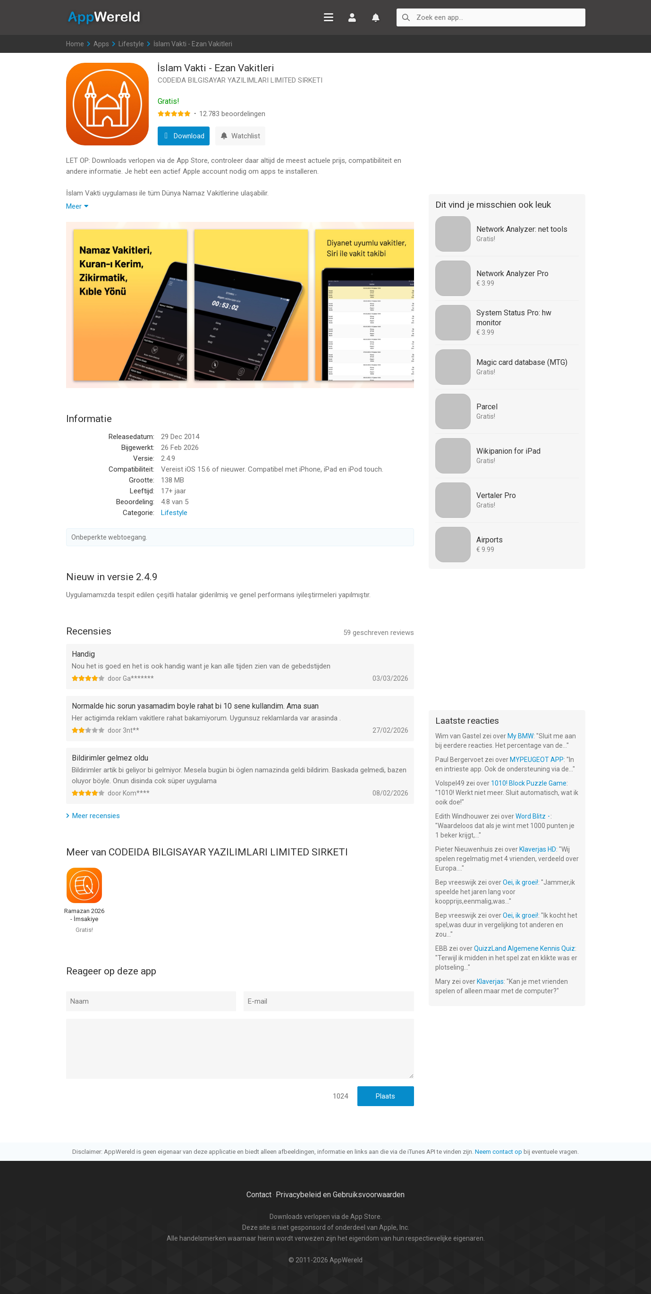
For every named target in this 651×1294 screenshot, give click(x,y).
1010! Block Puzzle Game (528, 783)
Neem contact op (498, 1151)
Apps (101, 44)
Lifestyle (131, 44)
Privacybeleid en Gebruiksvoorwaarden (340, 1194)
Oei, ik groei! (520, 882)
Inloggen (352, 17)
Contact (258, 1194)
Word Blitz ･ (533, 816)
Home (75, 44)
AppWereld (104, 17)
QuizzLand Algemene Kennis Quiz (524, 948)
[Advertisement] (507, 122)
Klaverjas (490, 981)
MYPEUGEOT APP (537, 759)
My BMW (520, 736)
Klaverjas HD (537, 849)
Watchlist (376, 17)
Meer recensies (96, 816)
